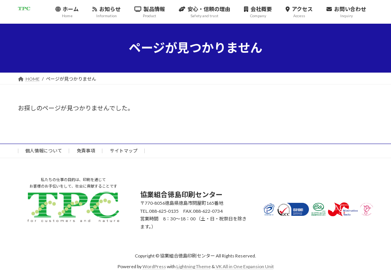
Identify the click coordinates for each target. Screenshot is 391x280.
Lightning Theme (193, 266)
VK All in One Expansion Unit (245, 266)
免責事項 (86, 151)
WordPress (154, 266)
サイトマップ (123, 151)
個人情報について (43, 151)
